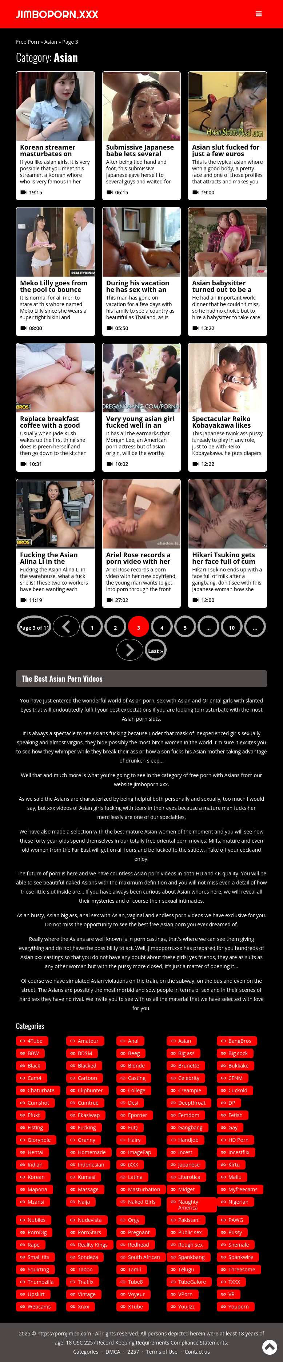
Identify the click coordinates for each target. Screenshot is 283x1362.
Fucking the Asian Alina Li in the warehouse (49, 561)
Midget (186, 1189)
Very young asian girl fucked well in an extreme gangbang (140, 425)
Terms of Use (162, 1351)
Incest (185, 1152)
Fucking (87, 1127)
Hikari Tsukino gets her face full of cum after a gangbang (223, 561)
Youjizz (186, 1306)
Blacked (87, 1065)
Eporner (137, 1115)
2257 (133, 1351)
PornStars (89, 1232)
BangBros (239, 1040)
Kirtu (234, 1164)
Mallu (235, 1176)
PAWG (235, 1219)
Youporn (238, 1306)
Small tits (38, 1257)
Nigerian (238, 1201)
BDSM (85, 1053)
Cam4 (34, 1077)
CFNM (235, 1077)
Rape (34, 1244)
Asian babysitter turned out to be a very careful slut (221, 289)
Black (34, 1065)
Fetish (235, 1115)
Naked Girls (141, 1201)
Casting (137, 1077)
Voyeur (136, 1294)
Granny (86, 1139)
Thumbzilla (40, 1281)
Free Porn (27, 41)
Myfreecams (243, 1189)
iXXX (133, 1164)
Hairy (134, 1139)
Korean (36, 1176)
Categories (85, 1351)
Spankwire (240, 1257)
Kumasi (86, 1176)
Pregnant (139, 1232)
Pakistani (189, 1219)
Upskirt (36, 1294)
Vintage (87, 1294)
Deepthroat (192, 1102)
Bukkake (238, 1065)
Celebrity (188, 1077)
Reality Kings (93, 1244)
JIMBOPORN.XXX (58, 14)
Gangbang (190, 1127)
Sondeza (88, 1257)
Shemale (238, 1244)
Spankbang (191, 1257)
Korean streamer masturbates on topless (47, 154)
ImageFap (139, 1152)
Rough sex (190, 1244)
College (137, 1090)
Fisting (35, 1127)
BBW (33, 1053)
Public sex (190, 1232)
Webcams (39, 1306)
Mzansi (36, 1201)
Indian (35, 1164)
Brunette (188, 1065)
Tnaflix (85, 1281)
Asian (50, 41)
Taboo (85, 1269)
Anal (133, 1040)
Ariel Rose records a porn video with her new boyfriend (138, 561)
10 (232, 627)
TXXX (234, 1281)
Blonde (136, 1065)
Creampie (189, 1090)
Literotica (189, 1176)
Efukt (34, 1115)
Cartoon (87, 1077)
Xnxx (83, 1306)
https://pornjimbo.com (64, 1333)
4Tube (35, 1040)
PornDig (37, 1232)
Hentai (35, 1152)
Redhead (138, 1244)
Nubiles (36, 1219)
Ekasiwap (89, 1115)
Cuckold (237, 1090)
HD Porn (238, 1139)
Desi (133, 1102)
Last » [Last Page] (155, 651)
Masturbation (144, 1189)
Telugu (186, 1269)
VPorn (185, 1294)
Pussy (235, 1232)
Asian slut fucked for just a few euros (225, 150)
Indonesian (91, 1164)
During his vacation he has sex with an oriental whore (138, 289)
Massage (88, 1189)
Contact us (197, 1351)
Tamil (134, 1269)
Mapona (37, 1189)
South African (144, 1257)
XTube (135, 1306)
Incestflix (239, 1152)
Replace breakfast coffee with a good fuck (50, 425)
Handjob (188, 1139)
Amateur (88, 1040)
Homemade (92, 1152)
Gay (233, 1127)
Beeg (134, 1053)
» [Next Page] (129, 650)
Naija (84, 1201)
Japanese (189, 1164)
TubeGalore (192, 1281)
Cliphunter (90, 1090)
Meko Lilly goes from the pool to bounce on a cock (54, 289)
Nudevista (90, 1219)
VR (231, 1294)
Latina (135, 1176)
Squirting (38, 1269)
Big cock (238, 1053)
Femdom (188, 1115)
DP (231, 1102)
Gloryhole (39, 1139)
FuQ (133, 1127)
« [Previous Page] (66, 626)
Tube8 (135, 1281)
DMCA (112, 1351)
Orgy (133, 1219)
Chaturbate (41, 1090)
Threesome (241, 1269)
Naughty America (188, 1204)
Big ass (186, 1053)
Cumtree (88, 1102)
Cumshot (38, 1102)
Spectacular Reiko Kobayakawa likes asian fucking (221, 425)
